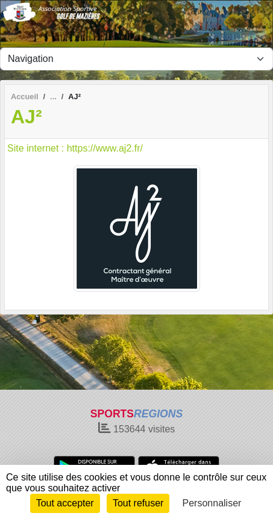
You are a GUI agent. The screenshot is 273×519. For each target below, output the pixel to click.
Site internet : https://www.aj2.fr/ (75, 148)
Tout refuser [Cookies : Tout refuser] (138, 503)
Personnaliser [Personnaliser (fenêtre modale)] (212, 503)
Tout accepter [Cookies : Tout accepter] (65, 503)
